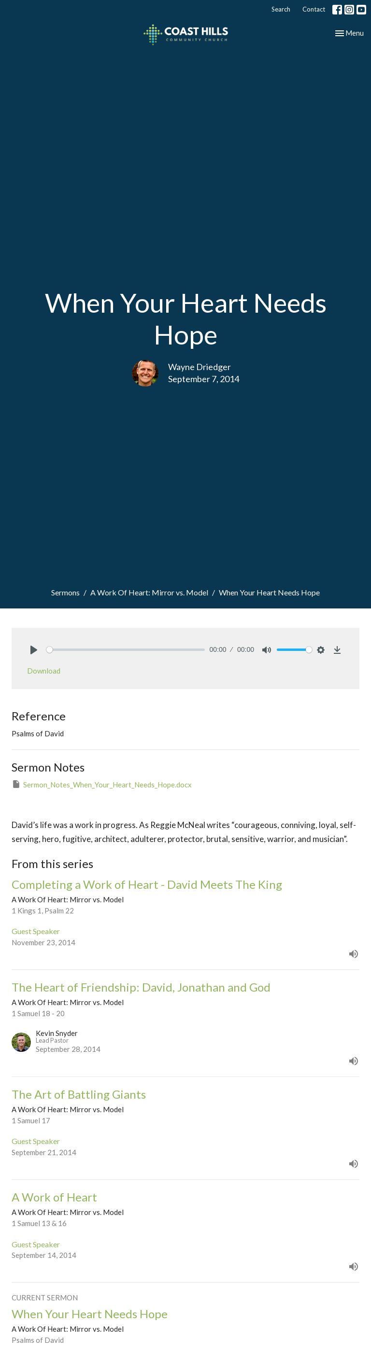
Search (280, 9)
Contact (313, 9)
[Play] (34, 650)
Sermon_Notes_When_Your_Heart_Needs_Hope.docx (102, 784)
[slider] (125, 649)
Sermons (65, 592)
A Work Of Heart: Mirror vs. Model (149, 592)
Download (43, 670)
